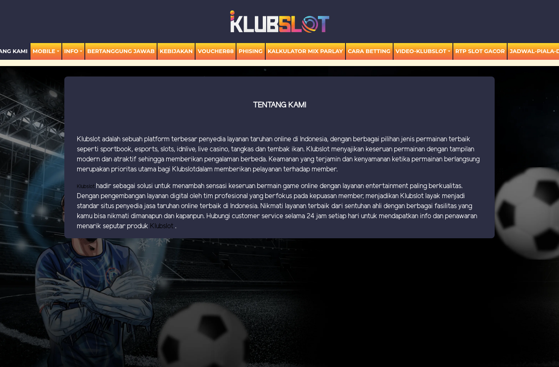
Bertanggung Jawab (121, 51)
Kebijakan (176, 51)
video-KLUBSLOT (421, 51)
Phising (250, 51)
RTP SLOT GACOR (480, 51)
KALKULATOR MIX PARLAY (305, 51)
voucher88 (216, 51)
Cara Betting (369, 51)
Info (71, 51)
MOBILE (44, 51)
